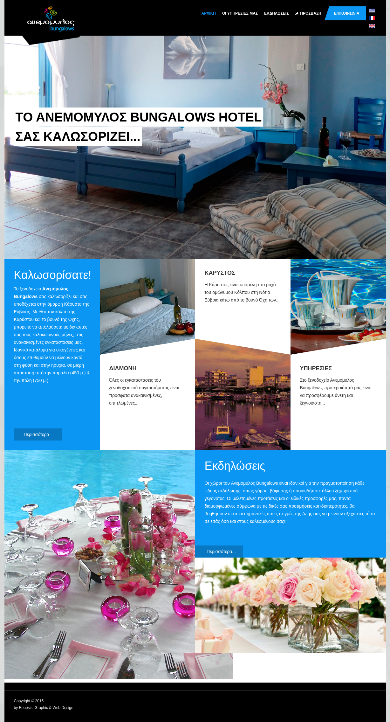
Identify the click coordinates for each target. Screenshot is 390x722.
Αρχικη (209, 13)
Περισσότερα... (221, 551)
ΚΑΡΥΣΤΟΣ (220, 273)
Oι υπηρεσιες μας (240, 13)
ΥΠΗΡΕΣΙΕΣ (316, 368)
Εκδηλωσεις (276, 13)
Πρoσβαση (308, 13)
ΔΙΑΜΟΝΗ (123, 368)
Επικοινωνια (346, 13)
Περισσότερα (40, 434)
